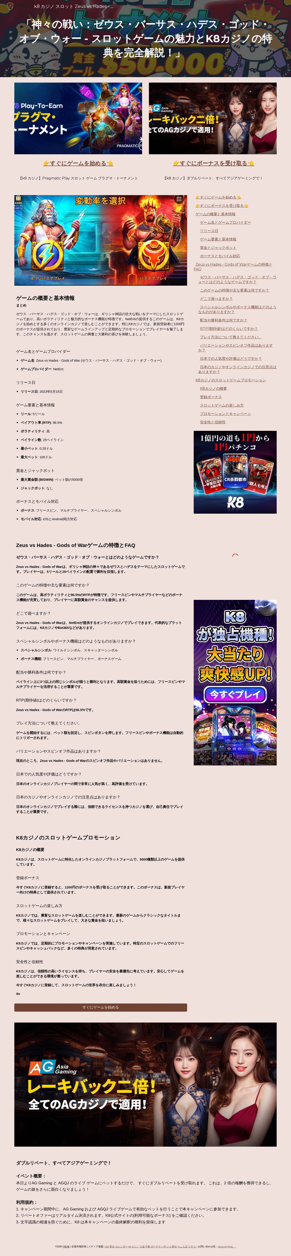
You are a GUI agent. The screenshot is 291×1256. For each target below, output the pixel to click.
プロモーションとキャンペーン (225, 414)
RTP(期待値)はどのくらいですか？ (229, 328)
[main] (145, 38)
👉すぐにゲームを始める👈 (218, 197)
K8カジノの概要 (213, 388)
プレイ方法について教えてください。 (231, 337)
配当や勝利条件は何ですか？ (223, 320)
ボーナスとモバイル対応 (220, 256)
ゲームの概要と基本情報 (216, 214)
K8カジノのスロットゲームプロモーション (231, 380)
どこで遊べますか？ (216, 299)
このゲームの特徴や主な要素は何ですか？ (234, 290)
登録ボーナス (211, 397)
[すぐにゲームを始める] (101, 1007)
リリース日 (209, 231)
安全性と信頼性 (213, 422)
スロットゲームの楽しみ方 (222, 405)
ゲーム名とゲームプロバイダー (225, 222)
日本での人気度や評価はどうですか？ (231, 358)
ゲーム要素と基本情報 (218, 239)
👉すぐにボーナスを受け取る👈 (222, 206)
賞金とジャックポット (218, 247)
